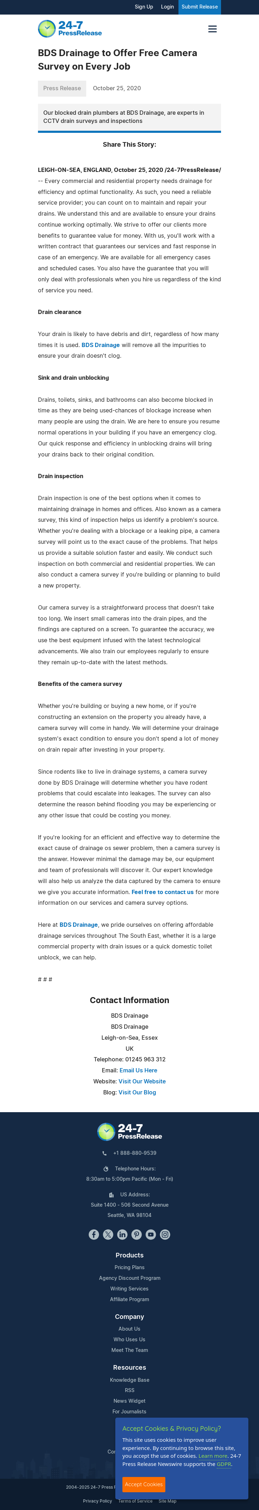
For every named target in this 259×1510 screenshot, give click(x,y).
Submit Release (200, 7)
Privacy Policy (97, 1501)
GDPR (224, 1463)
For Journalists (129, 1411)
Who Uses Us (129, 1339)
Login (167, 7)
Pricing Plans (130, 1267)
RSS (129, 1390)
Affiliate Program (129, 1299)
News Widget (129, 1401)
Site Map (167, 1501)
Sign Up (144, 7)
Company (129, 1317)
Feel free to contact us (163, 892)
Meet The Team (129, 1350)
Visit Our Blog (137, 1092)
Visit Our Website (142, 1081)
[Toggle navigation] (212, 29)
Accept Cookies (144, 1484)
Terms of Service (135, 1501)
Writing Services (129, 1289)
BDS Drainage (101, 345)
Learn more (213, 1455)
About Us (129, 1329)
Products (130, 1255)
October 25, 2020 (117, 88)
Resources (129, 1368)
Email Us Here (138, 1070)
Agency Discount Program (129, 1278)
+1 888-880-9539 (134, 1153)
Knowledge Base (129, 1380)
